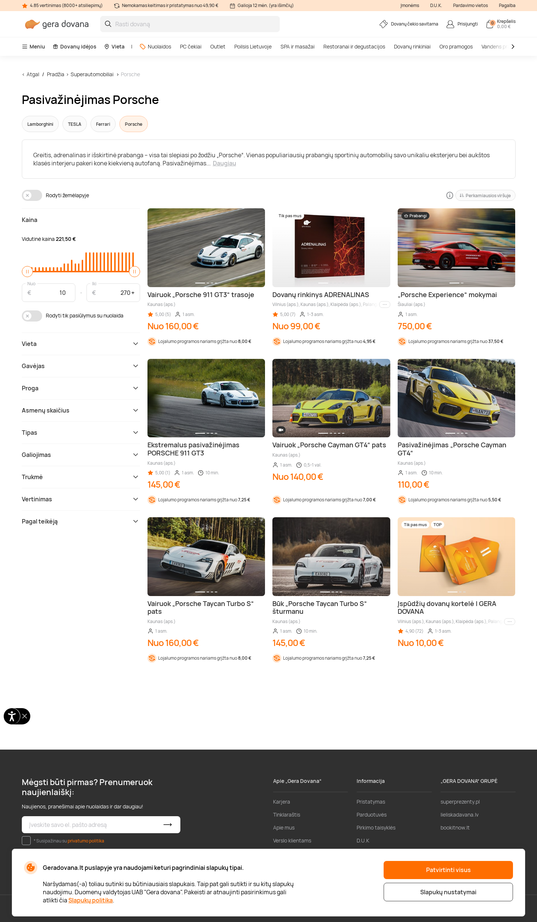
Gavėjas (81, 365)
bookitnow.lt (455, 827)
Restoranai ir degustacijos (354, 46)
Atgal (33, 74)
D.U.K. (436, 5)
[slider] (27, 271)
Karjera (281, 801)
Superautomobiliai (92, 74)
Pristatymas (371, 801)
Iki (94, 283)
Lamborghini (40, 124)
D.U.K (363, 840)
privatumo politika (86, 841)
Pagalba (507, 5)
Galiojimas (81, 454)
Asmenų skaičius (81, 410)
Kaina (29, 220)
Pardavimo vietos (470, 5)
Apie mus (284, 827)
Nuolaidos (155, 46)
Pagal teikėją (81, 521)
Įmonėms (410, 5)
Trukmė (81, 476)
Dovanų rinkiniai (412, 46)
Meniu (33, 46)
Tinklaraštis (286, 814)
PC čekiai (190, 46)
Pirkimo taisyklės (376, 827)
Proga (81, 388)
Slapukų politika (90, 900)
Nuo (31, 283)
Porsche (130, 74)
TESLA (74, 124)
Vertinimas (81, 499)
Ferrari (103, 124)
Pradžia (55, 74)
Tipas (81, 432)
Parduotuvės (372, 814)
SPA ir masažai (298, 46)
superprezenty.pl (460, 801)
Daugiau (224, 163)
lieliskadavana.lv (460, 814)
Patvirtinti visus (448, 870)
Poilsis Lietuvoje (253, 46)
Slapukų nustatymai (448, 892)
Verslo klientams (292, 840)
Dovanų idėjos (74, 46)
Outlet (217, 46)
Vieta (114, 46)
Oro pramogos (456, 46)
